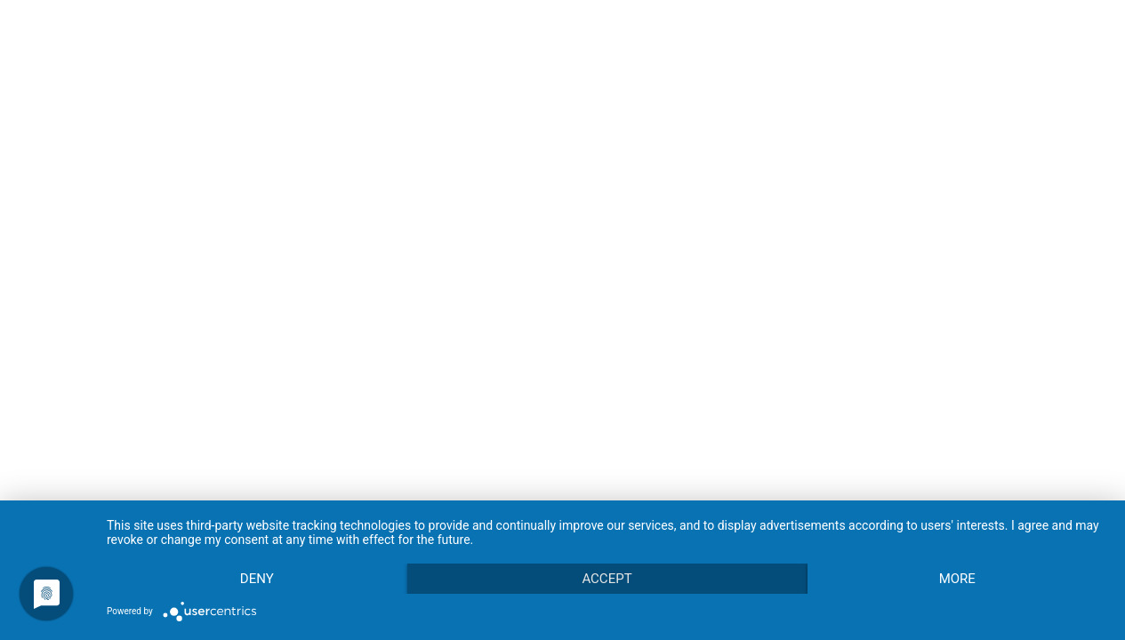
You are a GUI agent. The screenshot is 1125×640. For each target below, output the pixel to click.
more (957, 579)
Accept (606, 579)
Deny (257, 579)
